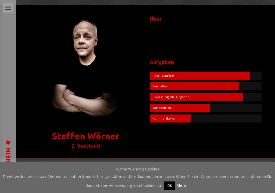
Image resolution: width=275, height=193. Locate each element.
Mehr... (183, 185)
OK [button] (169, 185)
